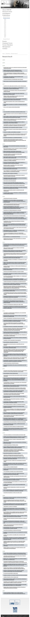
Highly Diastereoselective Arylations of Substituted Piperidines (14, 404)
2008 (5, 35)
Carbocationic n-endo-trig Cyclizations (10, 506)
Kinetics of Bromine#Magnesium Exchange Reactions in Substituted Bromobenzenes (13, 525)
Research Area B (6, 18)
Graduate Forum (7, 43)
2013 (5, 28)
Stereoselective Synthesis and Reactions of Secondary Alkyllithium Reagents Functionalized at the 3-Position (15, 188)
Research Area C (6, 39)
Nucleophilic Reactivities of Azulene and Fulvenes (12, 530)
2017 (5, 23)
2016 (5, 24)
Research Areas (7, 11)
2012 (5, 30)
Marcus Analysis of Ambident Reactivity (10, 466)
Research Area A (6, 16)
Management (6, 46)
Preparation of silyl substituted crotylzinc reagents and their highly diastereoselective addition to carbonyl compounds (15, 582)
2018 (5, 22)
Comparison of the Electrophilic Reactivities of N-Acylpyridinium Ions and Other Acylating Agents (15, 290)
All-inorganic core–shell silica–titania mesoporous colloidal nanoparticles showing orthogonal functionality (14, 394)
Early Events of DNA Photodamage (10, 180)
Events (4, 41)
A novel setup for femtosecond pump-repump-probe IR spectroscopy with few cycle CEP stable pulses (13, 257)
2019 (5, 20)
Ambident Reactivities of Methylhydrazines (11, 363)
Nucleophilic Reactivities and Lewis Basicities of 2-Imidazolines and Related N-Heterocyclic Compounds (15, 296)
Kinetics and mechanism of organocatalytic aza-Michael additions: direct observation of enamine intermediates (15, 332)
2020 (5, 19)
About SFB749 (6, 10)
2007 (5, 36)
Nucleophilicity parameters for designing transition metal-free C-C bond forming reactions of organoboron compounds (15, 361)
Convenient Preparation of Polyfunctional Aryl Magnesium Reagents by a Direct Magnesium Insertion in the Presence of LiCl (15, 562)
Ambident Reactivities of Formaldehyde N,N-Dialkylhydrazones (15, 281)
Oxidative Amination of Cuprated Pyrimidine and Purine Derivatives (15, 575)
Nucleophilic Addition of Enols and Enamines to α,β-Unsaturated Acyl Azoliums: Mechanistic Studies (15, 347)
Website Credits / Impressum (17, 615)
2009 (5, 34)
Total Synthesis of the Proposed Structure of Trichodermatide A (15, 215)
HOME (3, 7)
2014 (5, 27)
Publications (6, 15)
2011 (5, 31)
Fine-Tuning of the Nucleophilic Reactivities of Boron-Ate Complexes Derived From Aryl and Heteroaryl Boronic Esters (14, 183)
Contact (4, 48)
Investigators (6, 13)
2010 (5, 32)
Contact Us (9, 615)
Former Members (7, 45)
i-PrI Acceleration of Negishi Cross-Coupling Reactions (13, 471)
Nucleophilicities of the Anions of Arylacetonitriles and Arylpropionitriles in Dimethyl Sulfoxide (13, 528)
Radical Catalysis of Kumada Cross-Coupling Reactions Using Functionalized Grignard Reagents (14, 548)
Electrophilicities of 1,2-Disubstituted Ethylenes (12, 236)
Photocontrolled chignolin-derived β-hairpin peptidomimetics (14, 185)
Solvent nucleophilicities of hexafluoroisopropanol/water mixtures (15, 298)
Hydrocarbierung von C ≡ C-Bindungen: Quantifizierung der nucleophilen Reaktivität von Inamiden (14, 231)
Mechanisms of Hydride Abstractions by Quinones (12, 210)
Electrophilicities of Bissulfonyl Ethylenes (11, 342)
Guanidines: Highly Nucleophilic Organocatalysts (12, 340)
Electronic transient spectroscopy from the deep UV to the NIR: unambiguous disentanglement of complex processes (15, 251)
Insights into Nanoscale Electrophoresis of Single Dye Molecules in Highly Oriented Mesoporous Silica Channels (15, 204)
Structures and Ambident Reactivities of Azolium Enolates (14, 271)
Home (3, 53)
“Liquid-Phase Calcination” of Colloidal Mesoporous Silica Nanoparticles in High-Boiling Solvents (14, 402)
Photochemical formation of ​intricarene (10, 198)
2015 (5, 26)
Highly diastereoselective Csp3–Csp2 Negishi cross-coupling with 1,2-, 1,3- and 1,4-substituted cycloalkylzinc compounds (15, 490)
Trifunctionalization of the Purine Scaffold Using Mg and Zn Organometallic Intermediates (14, 416)
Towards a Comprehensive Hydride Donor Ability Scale (13, 304)
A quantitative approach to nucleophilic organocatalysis (13, 326)
